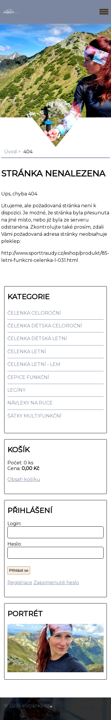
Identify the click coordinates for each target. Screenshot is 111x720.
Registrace (19, 582)
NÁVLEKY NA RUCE (30, 403)
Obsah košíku (23, 479)
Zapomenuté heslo (56, 582)
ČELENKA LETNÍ (26, 351)
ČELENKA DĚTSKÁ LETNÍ (37, 338)
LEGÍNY (16, 390)
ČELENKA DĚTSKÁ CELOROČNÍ (44, 326)
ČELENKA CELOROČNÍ (34, 313)
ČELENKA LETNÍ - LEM (33, 364)
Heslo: (13, 544)
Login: (13, 523)
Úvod (10, 151)
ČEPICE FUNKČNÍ (28, 377)
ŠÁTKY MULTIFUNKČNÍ (34, 416)
